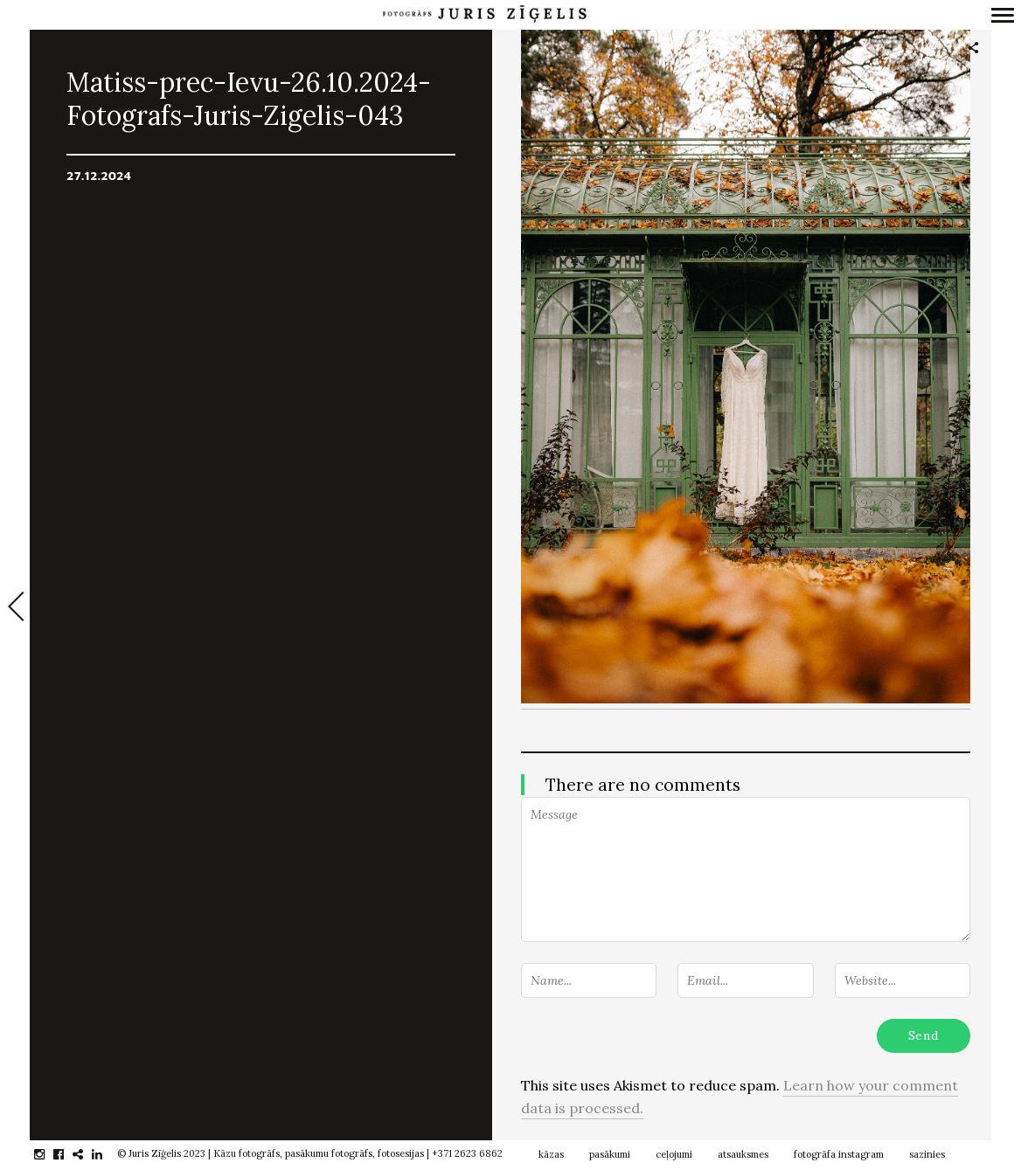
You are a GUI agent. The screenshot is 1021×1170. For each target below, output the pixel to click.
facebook (67, 1154)
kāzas (551, 1154)
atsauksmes (743, 1154)
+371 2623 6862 (467, 1153)
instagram (48, 1154)
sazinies (927, 1154)
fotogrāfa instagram (839, 1154)
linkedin (106, 1154)
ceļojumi (674, 1154)
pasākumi (609, 1154)
